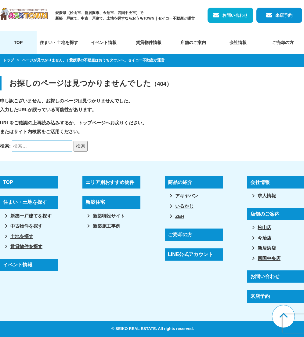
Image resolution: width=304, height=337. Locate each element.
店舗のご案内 (193, 42)
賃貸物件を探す (26, 246)
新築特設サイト (109, 215)
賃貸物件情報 (148, 42)
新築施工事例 (106, 226)
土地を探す (21, 236)
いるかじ (184, 206)
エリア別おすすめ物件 (109, 182)
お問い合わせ (235, 15)
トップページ (92, 122)
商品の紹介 (180, 182)
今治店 (264, 237)
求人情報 (267, 195)
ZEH (179, 216)
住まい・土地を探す (59, 42)
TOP (18, 42)
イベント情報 (104, 42)
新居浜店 (267, 248)
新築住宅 (95, 202)
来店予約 (283, 15)
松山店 (264, 227)
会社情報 (238, 42)
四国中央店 (269, 258)
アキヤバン (186, 195)
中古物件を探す (26, 226)
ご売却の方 (180, 234)
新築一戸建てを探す (31, 215)
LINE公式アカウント (190, 254)
